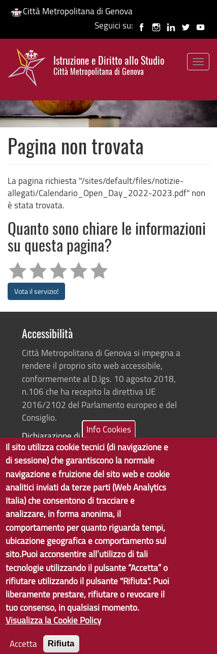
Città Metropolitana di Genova (71, 11)
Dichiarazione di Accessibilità (75, 436)
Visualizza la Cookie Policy (53, 630)
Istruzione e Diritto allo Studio (108, 65)
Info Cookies (108, 439)
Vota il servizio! (36, 291)
